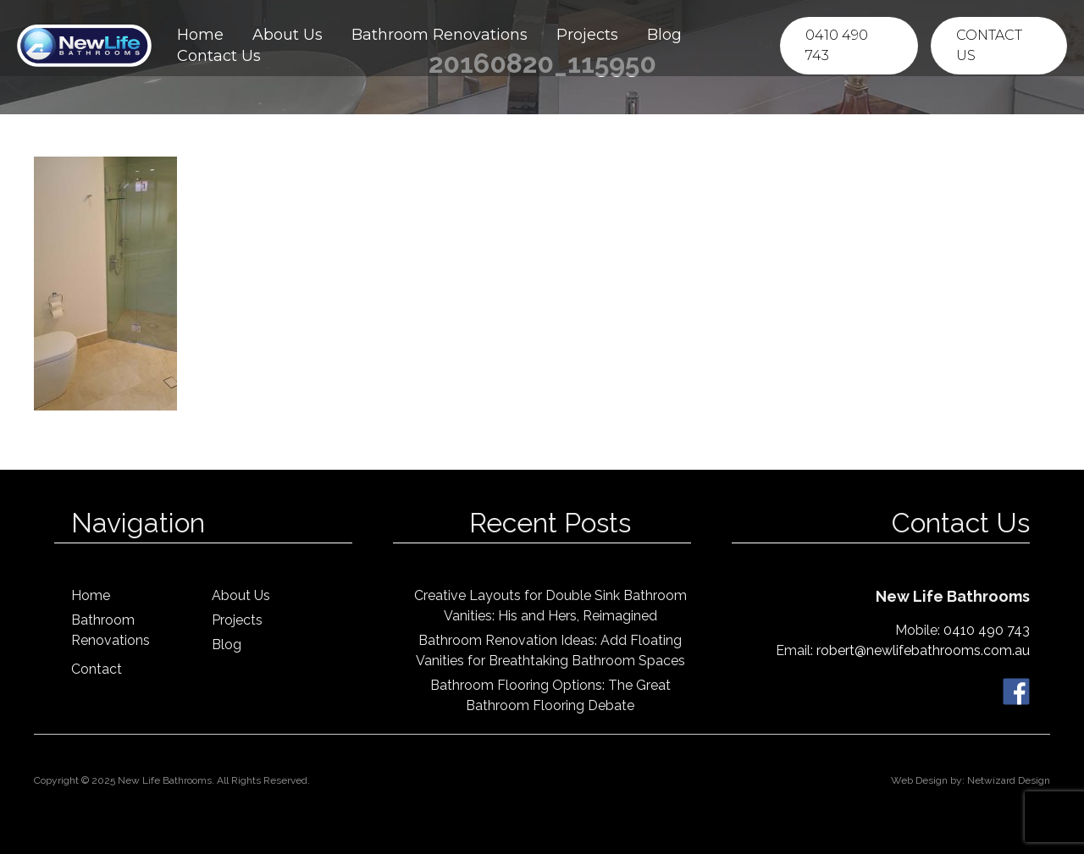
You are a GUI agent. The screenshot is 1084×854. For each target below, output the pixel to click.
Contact (96, 669)
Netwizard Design (1008, 780)
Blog (664, 34)
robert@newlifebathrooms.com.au (923, 650)
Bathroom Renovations (439, 34)
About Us (287, 34)
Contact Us (219, 56)
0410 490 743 (836, 45)
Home (200, 34)
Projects (587, 34)
